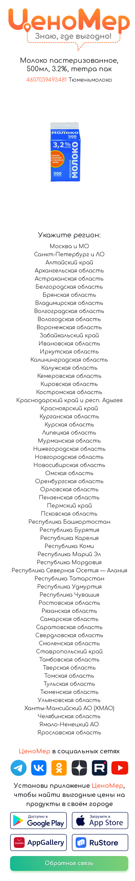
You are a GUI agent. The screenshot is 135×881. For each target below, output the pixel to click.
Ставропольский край (69, 652)
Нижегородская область (69, 449)
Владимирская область (69, 303)
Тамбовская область (69, 660)
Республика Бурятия (69, 530)
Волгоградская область (69, 311)
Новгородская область (69, 457)
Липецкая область (69, 433)
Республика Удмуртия (69, 587)
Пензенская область (69, 498)
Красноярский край (69, 409)
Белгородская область (69, 287)
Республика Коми (69, 546)
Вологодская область (69, 319)
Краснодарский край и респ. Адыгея (69, 400)
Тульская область (69, 684)
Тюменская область (69, 692)
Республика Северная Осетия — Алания (69, 571)
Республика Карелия (69, 538)
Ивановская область (69, 344)
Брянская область (69, 295)
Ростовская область (69, 603)
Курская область (69, 425)
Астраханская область (69, 279)
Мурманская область (69, 441)
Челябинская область (69, 717)
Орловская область (69, 490)
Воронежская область (69, 328)
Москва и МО (69, 246)
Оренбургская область (69, 481)
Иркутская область (69, 352)
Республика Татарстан (69, 579)
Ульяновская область (69, 700)
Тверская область (69, 668)
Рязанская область (69, 611)
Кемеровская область (69, 376)
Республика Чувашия (69, 595)
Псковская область (69, 514)
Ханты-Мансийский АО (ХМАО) (69, 708)
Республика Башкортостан (69, 522)
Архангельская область (69, 271)
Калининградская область (69, 360)
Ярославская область (69, 733)
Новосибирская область (69, 465)
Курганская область (69, 417)
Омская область (69, 473)
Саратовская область (69, 627)
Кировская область (69, 384)
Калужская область (69, 368)
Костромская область (69, 392)
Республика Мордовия (69, 563)
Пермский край (69, 506)
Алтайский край (69, 263)
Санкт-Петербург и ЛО (69, 255)
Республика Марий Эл (69, 554)
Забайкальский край (69, 336)
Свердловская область (69, 635)
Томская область (69, 676)
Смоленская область (69, 644)
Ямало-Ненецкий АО (69, 725)
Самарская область (69, 619)
